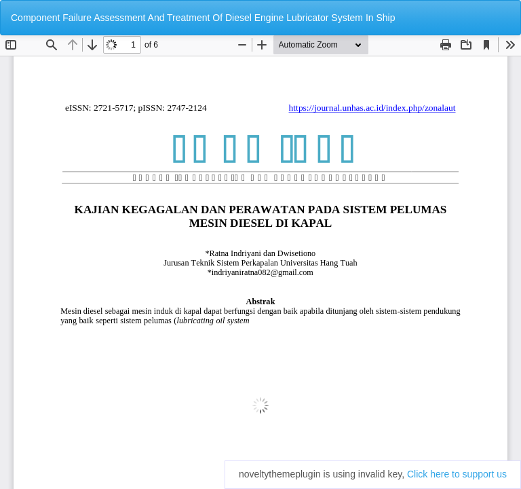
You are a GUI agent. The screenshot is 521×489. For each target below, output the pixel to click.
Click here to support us (457, 474)
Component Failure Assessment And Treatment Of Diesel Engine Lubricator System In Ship (203, 17)
